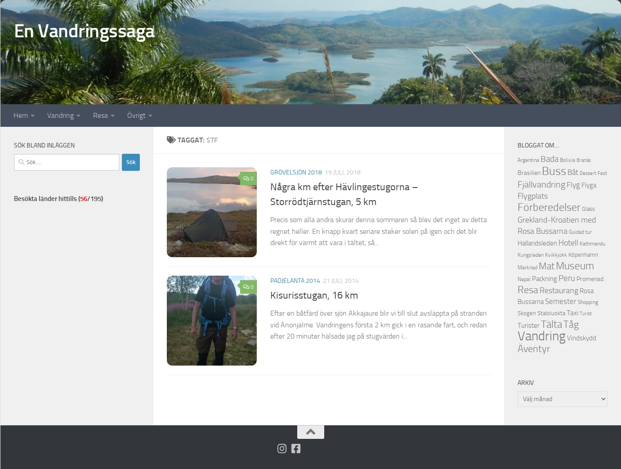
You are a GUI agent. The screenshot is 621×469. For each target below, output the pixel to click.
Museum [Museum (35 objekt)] (575, 265)
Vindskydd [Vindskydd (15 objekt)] (581, 338)
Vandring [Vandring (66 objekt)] (542, 336)
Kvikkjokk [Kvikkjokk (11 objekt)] (556, 254)
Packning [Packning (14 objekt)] (544, 279)
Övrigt (136, 115)
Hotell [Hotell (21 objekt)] (568, 243)
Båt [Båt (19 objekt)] (572, 172)
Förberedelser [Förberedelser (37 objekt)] (549, 207)
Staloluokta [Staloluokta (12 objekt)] (551, 313)
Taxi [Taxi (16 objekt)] (572, 312)
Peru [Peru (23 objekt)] (566, 278)
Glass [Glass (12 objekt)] (588, 208)
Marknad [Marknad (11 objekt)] (527, 267)
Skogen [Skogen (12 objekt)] (527, 313)
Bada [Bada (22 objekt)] (549, 159)
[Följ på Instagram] (282, 448)
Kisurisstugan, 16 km (314, 295)
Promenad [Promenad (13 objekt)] (589, 279)
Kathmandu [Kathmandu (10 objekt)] (592, 244)
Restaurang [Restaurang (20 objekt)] (559, 290)
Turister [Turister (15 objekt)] (529, 326)
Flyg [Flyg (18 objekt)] (573, 184)
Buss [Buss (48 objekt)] (554, 171)
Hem (20, 115)
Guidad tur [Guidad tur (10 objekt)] (580, 232)
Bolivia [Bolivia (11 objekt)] (567, 159)
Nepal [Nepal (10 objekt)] (524, 279)
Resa (100, 115)
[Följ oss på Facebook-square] (295, 448)
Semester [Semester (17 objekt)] (560, 301)
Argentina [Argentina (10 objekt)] (528, 160)
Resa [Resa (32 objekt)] (528, 290)
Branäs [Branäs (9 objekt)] (583, 160)
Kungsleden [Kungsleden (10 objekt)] (531, 255)
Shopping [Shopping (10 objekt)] (588, 302)
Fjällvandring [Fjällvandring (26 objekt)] (541, 184)
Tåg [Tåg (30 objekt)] (571, 325)
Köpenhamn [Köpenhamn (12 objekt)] (583, 254)
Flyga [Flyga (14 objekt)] (588, 185)
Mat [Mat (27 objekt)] (546, 266)
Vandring (60, 115)
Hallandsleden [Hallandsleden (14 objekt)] (537, 243)
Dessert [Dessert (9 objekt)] (588, 173)
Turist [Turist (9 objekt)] (586, 314)
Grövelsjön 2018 (296, 172)
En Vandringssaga (84, 31)
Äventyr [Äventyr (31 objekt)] (534, 349)
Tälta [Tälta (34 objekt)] (551, 324)
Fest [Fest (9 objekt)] (602, 173)
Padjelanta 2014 (295, 281)
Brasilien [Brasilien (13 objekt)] (529, 173)
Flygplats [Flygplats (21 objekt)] (533, 196)
